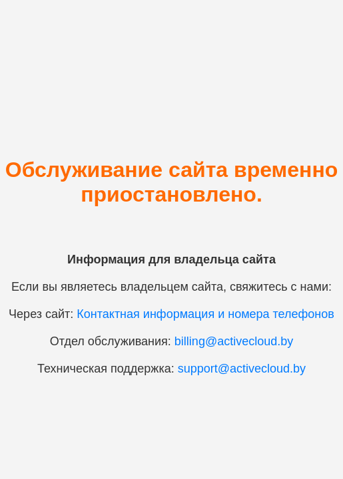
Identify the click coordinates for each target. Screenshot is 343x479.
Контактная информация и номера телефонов (205, 314)
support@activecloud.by (242, 368)
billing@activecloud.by (233, 341)
